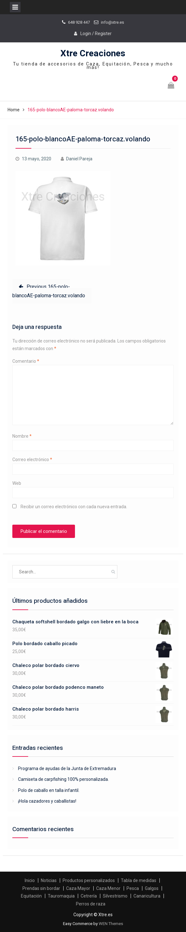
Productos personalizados (89, 880)
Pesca (133, 888)
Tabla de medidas (138, 880)
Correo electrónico (32, 459)
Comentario (25, 361)
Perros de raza (90, 904)
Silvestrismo (115, 896)
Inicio (30, 880)
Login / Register (96, 33)
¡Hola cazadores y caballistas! (47, 801)
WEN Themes (111, 923)
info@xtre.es (112, 22)
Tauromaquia (61, 896)
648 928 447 (79, 22)
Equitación (31, 896)
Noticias (49, 880)
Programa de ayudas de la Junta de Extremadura (67, 768)
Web (16, 483)
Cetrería (89, 896)
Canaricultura (146, 896)
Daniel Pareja (79, 158)
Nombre (22, 436)
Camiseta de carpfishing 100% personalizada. (63, 779)
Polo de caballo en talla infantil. (48, 790)
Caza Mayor (78, 888)
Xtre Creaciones (92, 53)
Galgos (151, 888)
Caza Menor (108, 888)
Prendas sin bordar (41, 888)
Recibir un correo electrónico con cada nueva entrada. (74, 506)
